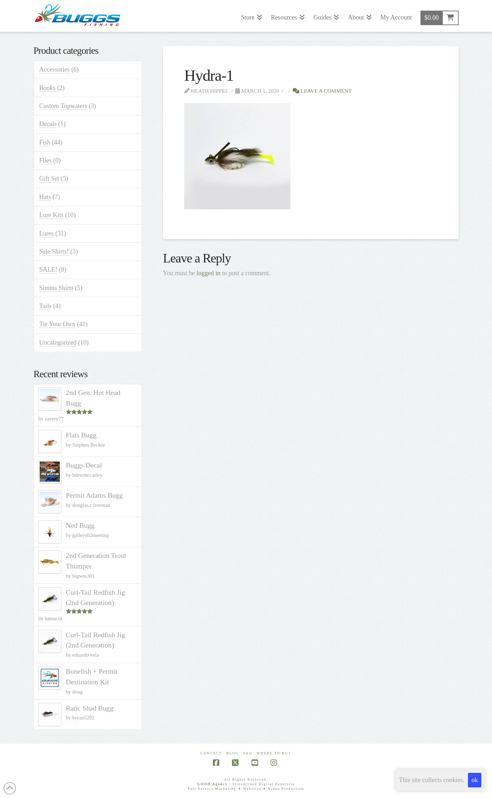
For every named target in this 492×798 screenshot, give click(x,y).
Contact (211, 753)
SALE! (48, 269)
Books (47, 87)
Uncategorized (58, 342)
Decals (48, 124)
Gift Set (49, 178)
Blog (232, 753)
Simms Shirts (56, 288)
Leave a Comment (322, 91)
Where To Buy (274, 753)
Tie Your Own (57, 324)
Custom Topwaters (63, 105)
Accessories (54, 69)
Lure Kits (51, 215)
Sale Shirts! (54, 251)
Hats (45, 196)
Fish (44, 142)
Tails (45, 306)
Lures (46, 233)
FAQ (247, 753)
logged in (209, 273)
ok (474, 779)
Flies (45, 160)
